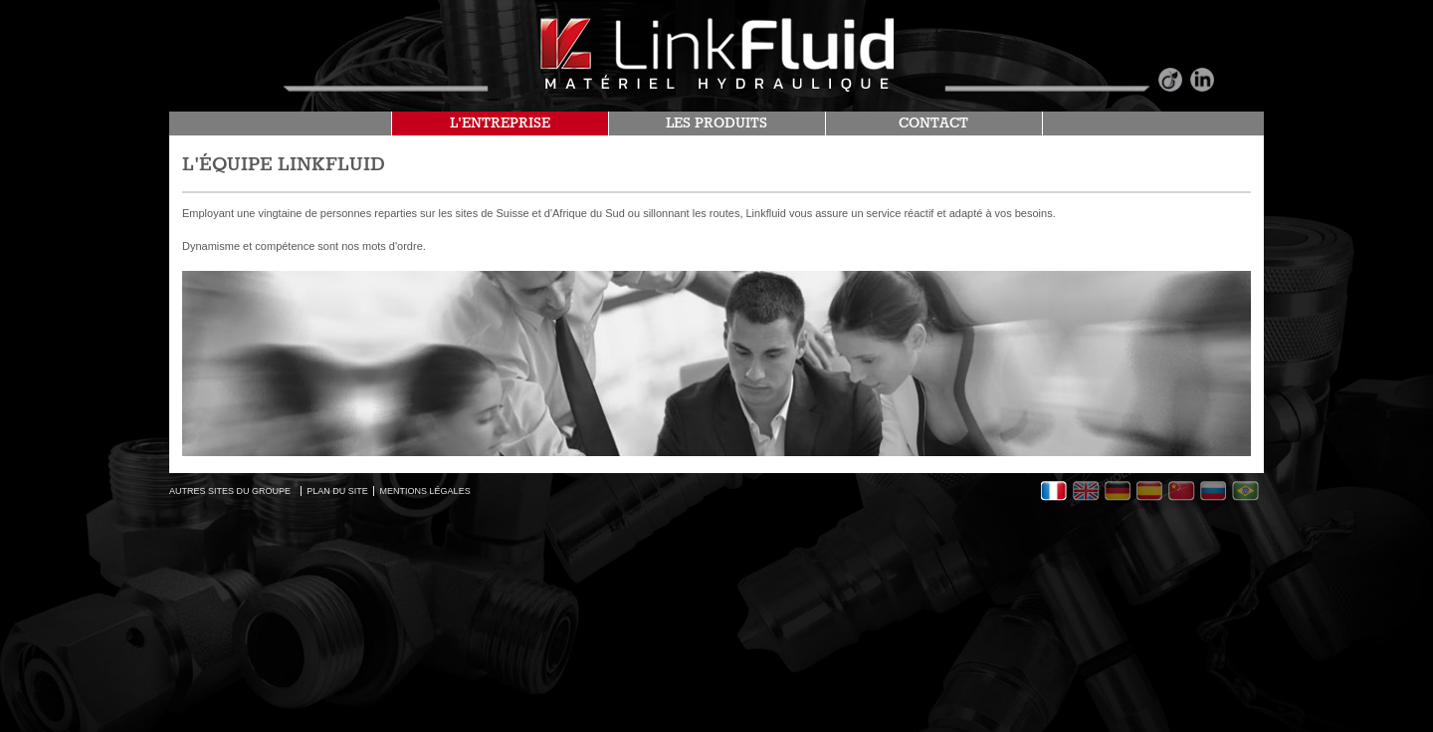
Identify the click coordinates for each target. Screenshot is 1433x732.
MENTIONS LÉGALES (425, 491)
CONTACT (933, 123)
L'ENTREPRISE (500, 123)
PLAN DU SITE (337, 491)
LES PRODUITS (716, 123)
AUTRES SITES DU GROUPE (230, 491)
